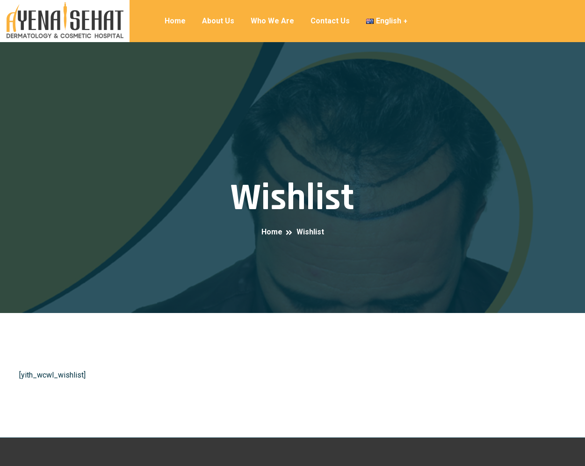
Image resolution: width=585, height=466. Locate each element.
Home (175, 20)
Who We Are (272, 20)
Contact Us (330, 20)
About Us (218, 20)
